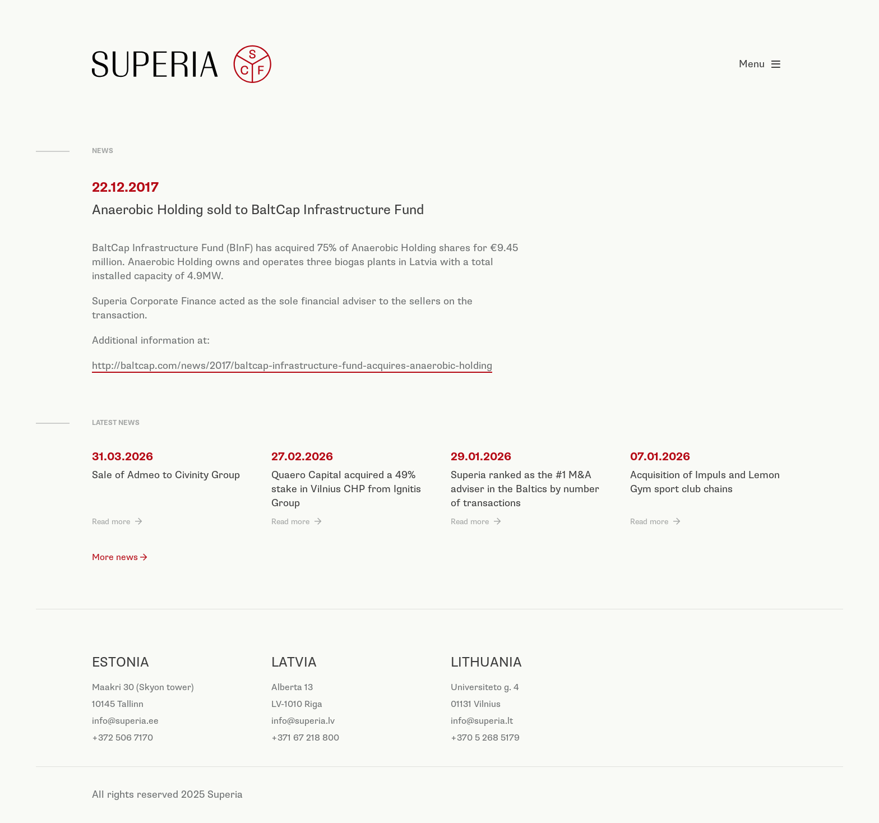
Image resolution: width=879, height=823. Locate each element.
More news (115, 557)
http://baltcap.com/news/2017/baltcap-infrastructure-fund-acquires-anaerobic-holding (292, 366)
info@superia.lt (482, 721)
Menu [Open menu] (763, 64)
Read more (111, 521)
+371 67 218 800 (305, 738)
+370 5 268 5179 (485, 738)
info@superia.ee (125, 721)
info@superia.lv (303, 721)
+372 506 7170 (122, 738)
